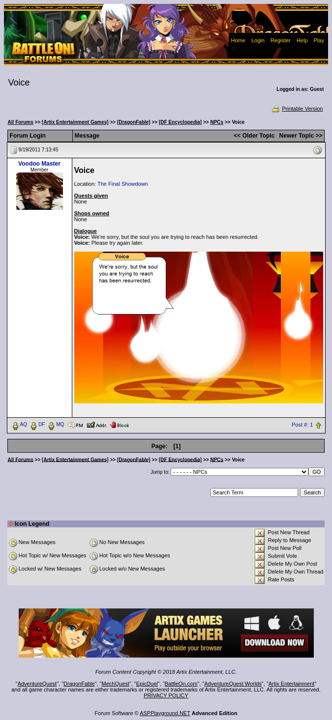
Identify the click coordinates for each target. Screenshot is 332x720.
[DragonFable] (134, 122)
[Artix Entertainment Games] (75, 122)
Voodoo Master (39, 163)
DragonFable (79, 684)
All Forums (20, 122)
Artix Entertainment (292, 684)
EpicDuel (147, 684)
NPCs (216, 122)
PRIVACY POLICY (166, 695)
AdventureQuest (37, 684)
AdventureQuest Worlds (233, 684)
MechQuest (115, 684)
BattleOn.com (181, 684)
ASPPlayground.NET (165, 713)
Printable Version (297, 109)
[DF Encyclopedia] (180, 122)
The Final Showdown (122, 184)
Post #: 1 (302, 425)
